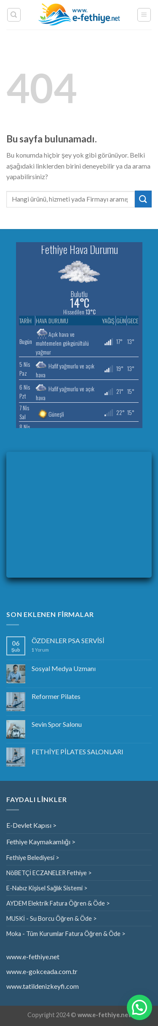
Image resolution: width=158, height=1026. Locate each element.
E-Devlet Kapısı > (31, 825)
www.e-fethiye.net (32, 956)
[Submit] (143, 199)
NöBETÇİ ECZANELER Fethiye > (49, 872)
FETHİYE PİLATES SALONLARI (77, 752)
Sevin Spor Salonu (57, 724)
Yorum (40, 649)
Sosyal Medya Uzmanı (64, 668)
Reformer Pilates (56, 696)
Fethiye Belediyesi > (32, 857)
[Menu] (144, 15)
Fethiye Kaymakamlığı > (40, 842)
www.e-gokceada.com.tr (42, 971)
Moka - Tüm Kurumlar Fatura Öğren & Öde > (66, 933)
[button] (139, 1007)
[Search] (14, 15)
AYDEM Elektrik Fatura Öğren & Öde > (58, 903)
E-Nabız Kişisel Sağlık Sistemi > (47, 888)
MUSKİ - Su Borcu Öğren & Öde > (51, 918)
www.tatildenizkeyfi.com (42, 986)
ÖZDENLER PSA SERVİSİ (68, 640)
